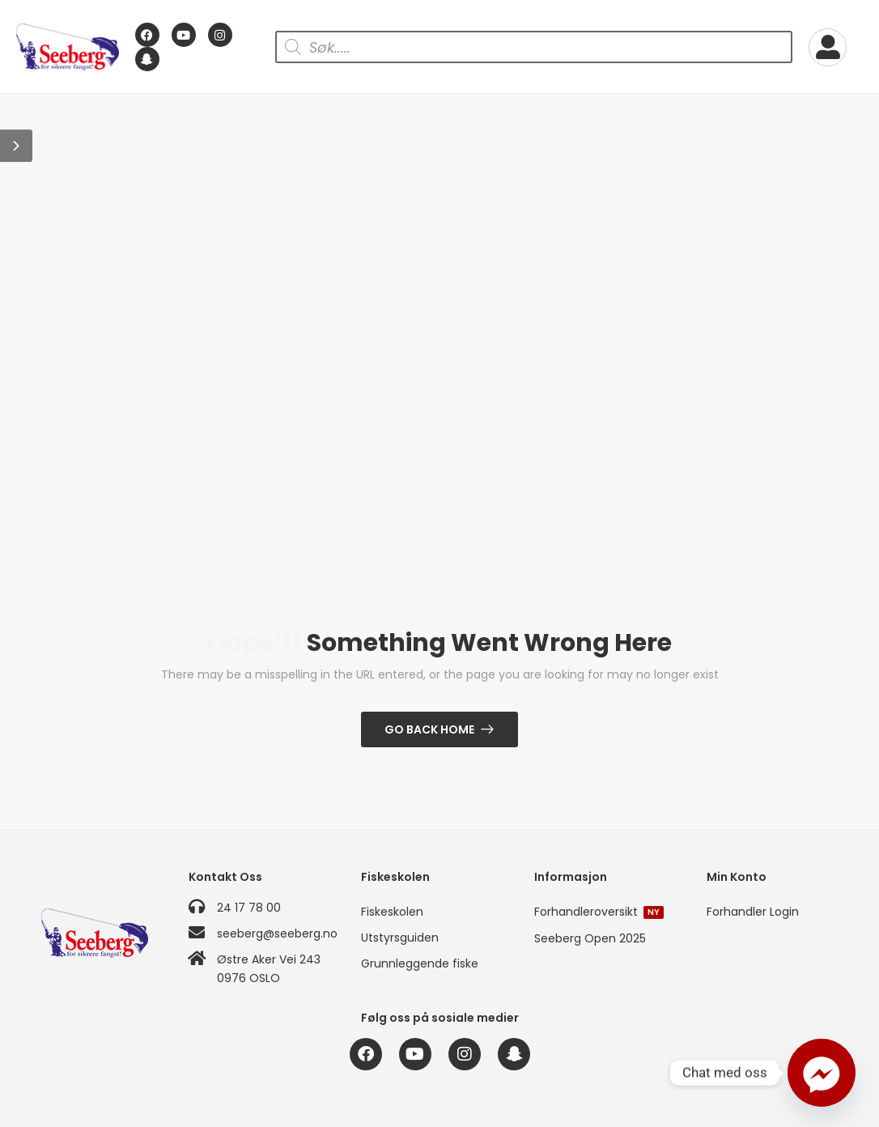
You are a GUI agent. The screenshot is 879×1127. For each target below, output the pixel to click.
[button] (16, 146)
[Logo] (67, 47)
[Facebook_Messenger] (822, 1073)
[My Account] (828, 47)
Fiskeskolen (392, 912)
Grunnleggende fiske (419, 963)
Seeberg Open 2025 (590, 938)
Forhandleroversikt (599, 912)
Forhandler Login (753, 912)
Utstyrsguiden (400, 937)
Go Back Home (429, 729)
